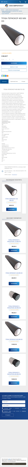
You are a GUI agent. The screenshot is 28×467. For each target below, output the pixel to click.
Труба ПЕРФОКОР (5, 13)
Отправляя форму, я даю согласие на (14, 412)
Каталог (2, 9)
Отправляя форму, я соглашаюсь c (14, 409)
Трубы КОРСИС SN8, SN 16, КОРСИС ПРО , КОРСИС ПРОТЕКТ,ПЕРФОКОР (12, 12)
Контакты (14, 174)
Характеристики (14, 81)
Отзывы (23, 81)
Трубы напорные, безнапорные (12, 9)
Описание (4, 81)
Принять (14, 463)
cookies (9, 459)
